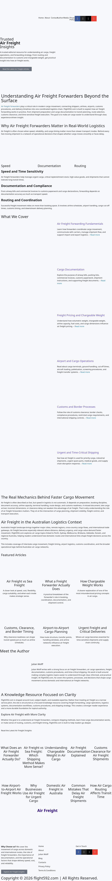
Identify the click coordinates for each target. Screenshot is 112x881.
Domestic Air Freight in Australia (55, 789)
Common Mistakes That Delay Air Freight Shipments (78, 793)
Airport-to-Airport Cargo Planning (56, 630)
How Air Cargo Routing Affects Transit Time (101, 791)
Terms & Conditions (46, 870)
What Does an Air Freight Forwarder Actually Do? (11, 753)
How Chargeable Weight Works (92, 583)
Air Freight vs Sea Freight (19, 583)
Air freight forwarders (10, 106)
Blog (40, 858)
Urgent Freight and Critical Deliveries (92, 630)
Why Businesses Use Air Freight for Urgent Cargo (34, 793)
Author (60, 17)
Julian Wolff (37, 664)
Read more (95, 234)
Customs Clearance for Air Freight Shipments (101, 753)
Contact (54, 17)
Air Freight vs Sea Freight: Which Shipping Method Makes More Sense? (34, 757)
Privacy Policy (73, 18)
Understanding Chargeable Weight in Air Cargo (56, 753)
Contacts (42, 862)
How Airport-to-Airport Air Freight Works (11, 789)
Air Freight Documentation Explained (78, 751)
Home (41, 17)
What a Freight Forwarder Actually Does (56, 585)
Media (66, 17)
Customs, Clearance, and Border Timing (19, 630)
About (47, 17)
